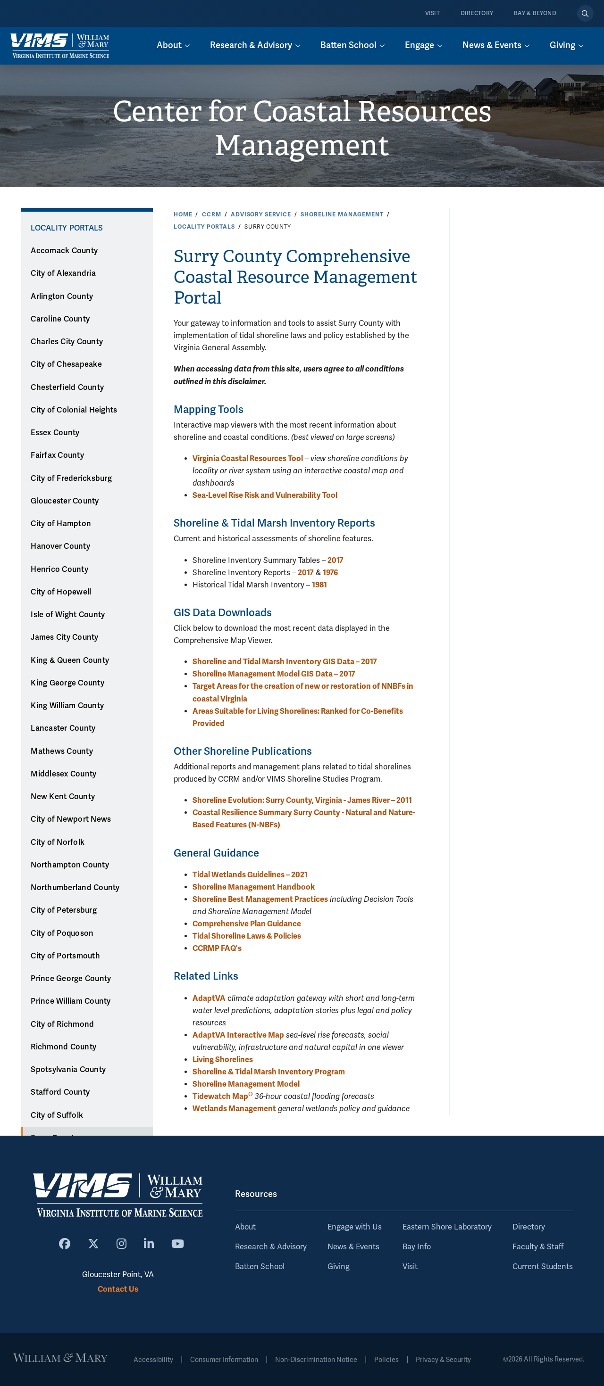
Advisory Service (261, 214)
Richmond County (63, 1047)
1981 (319, 585)
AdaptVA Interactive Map (238, 1035)
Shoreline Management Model (246, 1084)
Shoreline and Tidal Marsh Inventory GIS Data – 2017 (285, 662)
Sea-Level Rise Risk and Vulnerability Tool (265, 495)
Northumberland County (75, 887)
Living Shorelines (223, 1059)
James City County (64, 637)
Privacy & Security (443, 1360)
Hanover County (60, 546)
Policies (386, 1360)
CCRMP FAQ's (217, 948)
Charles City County (67, 341)
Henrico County (59, 569)
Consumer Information (224, 1360)
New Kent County (63, 796)
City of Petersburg (64, 910)
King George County (67, 683)
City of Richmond (62, 1024)
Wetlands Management (234, 1109)
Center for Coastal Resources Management (302, 129)
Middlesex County (63, 774)
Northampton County (70, 865)
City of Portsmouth (65, 956)
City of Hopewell (61, 592)
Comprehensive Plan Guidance (247, 924)
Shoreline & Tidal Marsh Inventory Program (269, 1072)
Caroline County (60, 319)
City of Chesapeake (66, 364)
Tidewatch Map (223, 1096)
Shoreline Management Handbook (254, 887)
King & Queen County (70, 660)
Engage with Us (354, 1227)
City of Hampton (61, 523)
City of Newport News (71, 819)
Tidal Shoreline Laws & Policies (247, 936)
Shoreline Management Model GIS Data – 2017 (274, 674)
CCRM (211, 214)
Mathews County (62, 751)
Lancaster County (63, 728)
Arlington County (62, 296)
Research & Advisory (271, 1247)
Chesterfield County (67, 387)
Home (183, 214)
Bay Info (417, 1247)
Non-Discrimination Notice (316, 1360)
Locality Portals (204, 227)
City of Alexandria (63, 273)
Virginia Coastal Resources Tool (248, 458)
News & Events (353, 1247)
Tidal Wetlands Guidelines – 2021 (250, 875)
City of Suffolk (57, 1115)
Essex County (55, 432)
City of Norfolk (57, 842)
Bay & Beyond (535, 13)
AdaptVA (209, 998)
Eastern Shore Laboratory (447, 1227)
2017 (335, 560)
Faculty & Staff (537, 1247)
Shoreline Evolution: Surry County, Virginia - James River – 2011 (302, 800)
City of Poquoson (62, 933)
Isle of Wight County (68, 614)
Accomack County (64, 251)
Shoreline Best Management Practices (260, 899)
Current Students (542, 1266)
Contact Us (118, 1289)
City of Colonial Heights (74, 410)
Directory (477, 13)
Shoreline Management (342, 214)
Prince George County (71, 978)
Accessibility (153, 1360)
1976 (330, 573)
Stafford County (60, 1092)
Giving (338, 1266)
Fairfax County (57, 455)
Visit (432, 13)
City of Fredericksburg (71, 478)
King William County (67, 705)
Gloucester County (65, 501)
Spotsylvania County (68, 1069)
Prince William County (70, 1001)
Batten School (260, 1266)
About (245, 1227)
